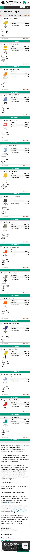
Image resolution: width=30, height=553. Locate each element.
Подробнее (26, 38)
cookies (15, 543)
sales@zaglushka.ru (7, 534)
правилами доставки (7, 502)
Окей (25, 545)
